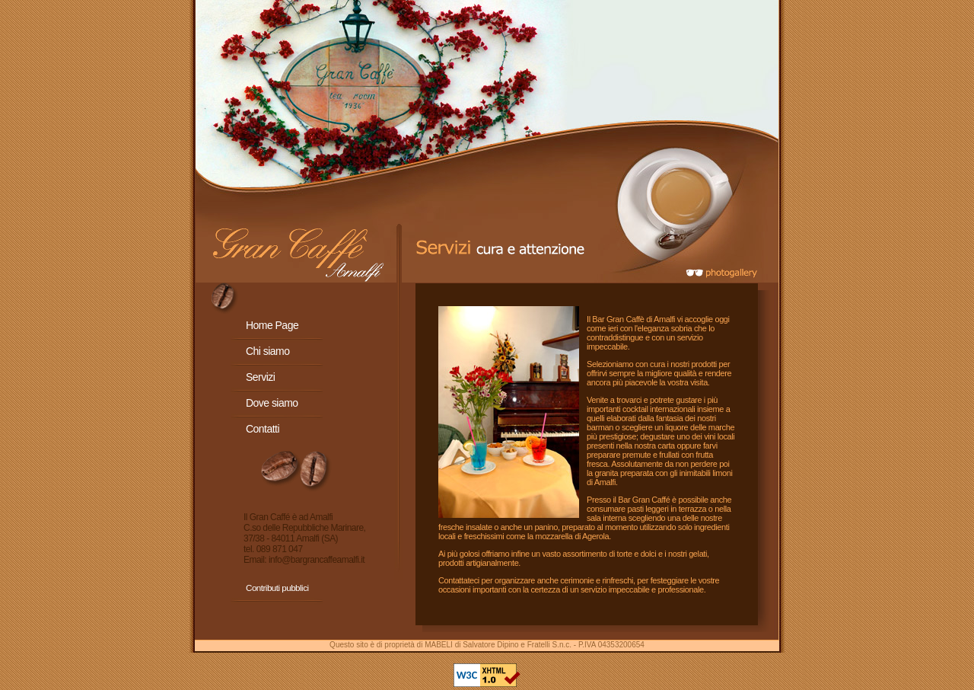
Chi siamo (267, 351)
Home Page (272, 325)
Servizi (260, 377)
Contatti (262, 429)
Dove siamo (272, 403)
